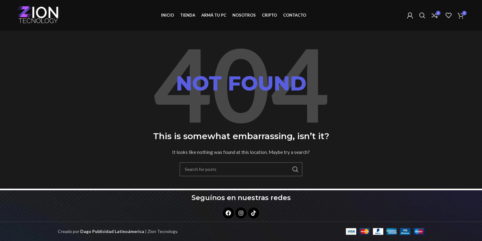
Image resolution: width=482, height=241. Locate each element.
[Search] (422, 16)
